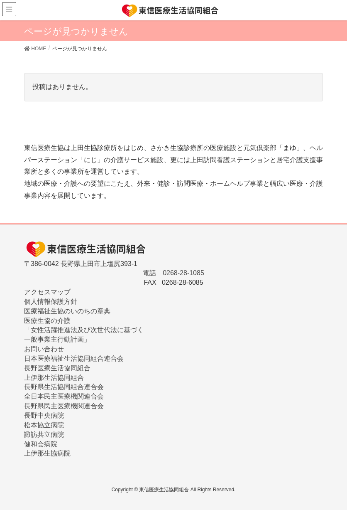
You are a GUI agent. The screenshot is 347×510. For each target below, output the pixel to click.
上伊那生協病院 (47, 453)
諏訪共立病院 (44, 434)
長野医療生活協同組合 (57, 368)
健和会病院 (40, 444)
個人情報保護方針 (50, 301)
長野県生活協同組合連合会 (64, 386)
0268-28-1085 (183, 272)
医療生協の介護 (47, 320)
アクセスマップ (47, 292)
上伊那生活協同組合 (54, 377)
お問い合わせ (44, 348)
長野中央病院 (44, 415)
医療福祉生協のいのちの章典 (67, 311)
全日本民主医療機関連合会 (64, 396)
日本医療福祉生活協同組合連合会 (74, 358)
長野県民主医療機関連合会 (64, 405)
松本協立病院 (44, 425)
